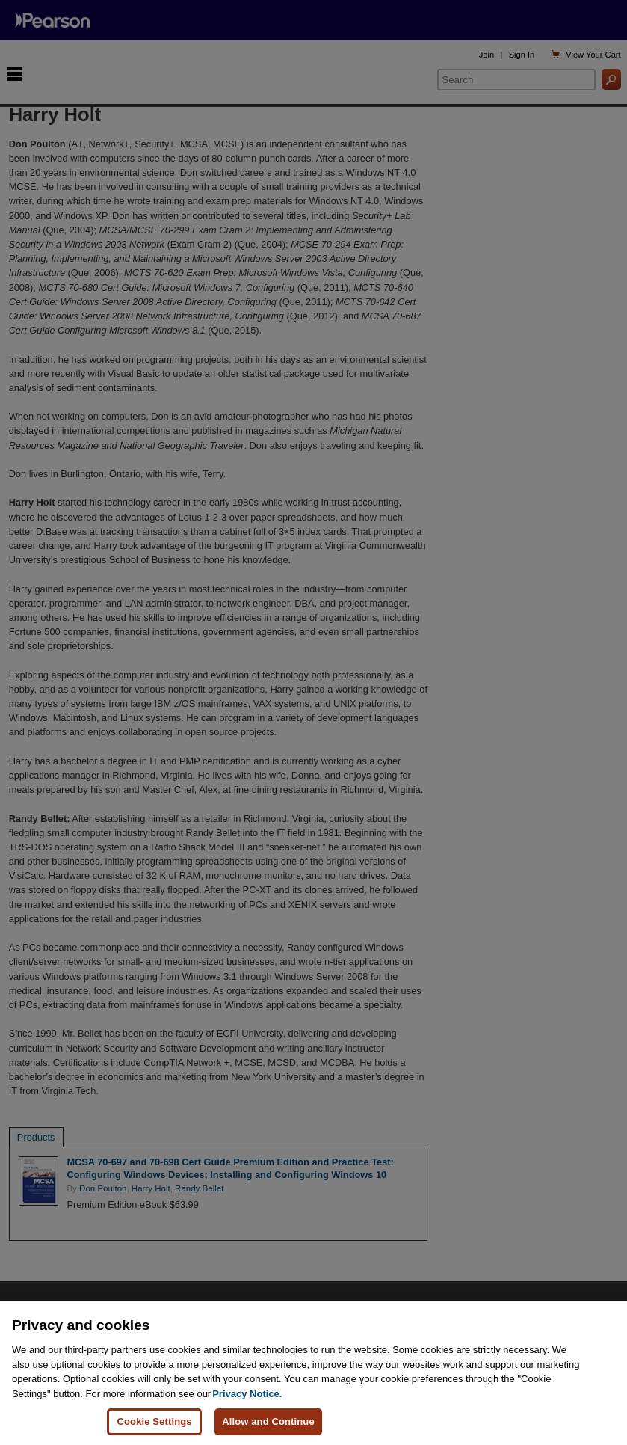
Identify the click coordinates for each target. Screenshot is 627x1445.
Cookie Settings (154, 1421)
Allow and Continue (268, 1421)
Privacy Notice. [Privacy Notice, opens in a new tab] (247, 1393)
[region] (313, 1373)
